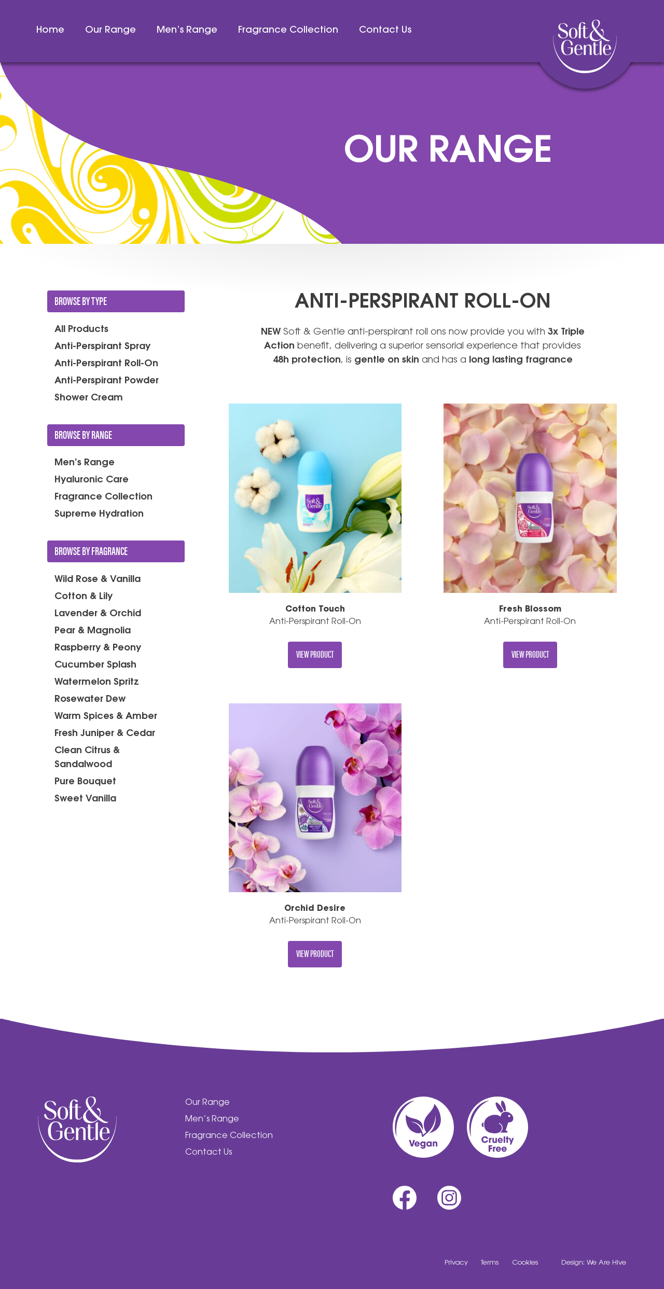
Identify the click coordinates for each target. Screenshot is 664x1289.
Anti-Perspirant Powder (106, 381)
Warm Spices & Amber (105, 717)
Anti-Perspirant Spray (102, 347)
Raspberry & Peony (97, 648)
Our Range (110, 30)
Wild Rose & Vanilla (97, 580)
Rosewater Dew (90, 699)
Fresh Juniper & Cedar (104, 734)
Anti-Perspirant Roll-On (106, 364)
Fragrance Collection (288, 30)
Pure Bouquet (85, 782)
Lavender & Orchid (97, 614)
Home (50, 30)
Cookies (525, 1262)
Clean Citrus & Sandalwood (87, 758)
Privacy (456, 1262)
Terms (490, 1262)
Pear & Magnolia (92, 631)
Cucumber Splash (95, 665)
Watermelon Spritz (96, 682)
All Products (81, 330)
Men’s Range (187, 30)
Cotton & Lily (83, 597)
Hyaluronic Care (91, 480)
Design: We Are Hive (593, 1262)
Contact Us (385, 30)
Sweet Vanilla (85, 799)
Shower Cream (88, 398)
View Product (315, 653)
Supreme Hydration (99, 514)
